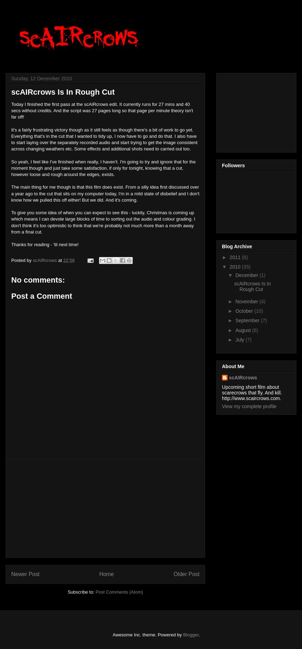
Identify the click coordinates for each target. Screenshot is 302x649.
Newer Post (25, 574)
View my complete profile (249, 406)
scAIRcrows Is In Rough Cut (252, 286)
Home (106, 574)
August (243, 330)
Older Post (186, 574)
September (248, 320)
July (240, 340)
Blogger (190, 634)
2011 (236, 257)
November (247, 301)
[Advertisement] (105, 508)
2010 (236, 267)
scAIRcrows (243, 377)
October (244, 311)
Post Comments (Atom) (119, 592)
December (247, 275)
